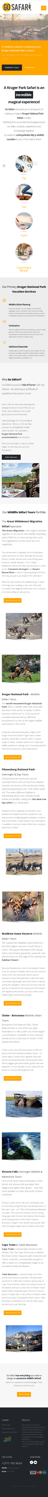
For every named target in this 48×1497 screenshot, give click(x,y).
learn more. (30, 67)
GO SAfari (10, 1471)
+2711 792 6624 (12, 1463)
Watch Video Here (11, 457)
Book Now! (24, 1394)
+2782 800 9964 (13, 1468)
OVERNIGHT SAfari (12, 67)
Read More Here (13, 600)
